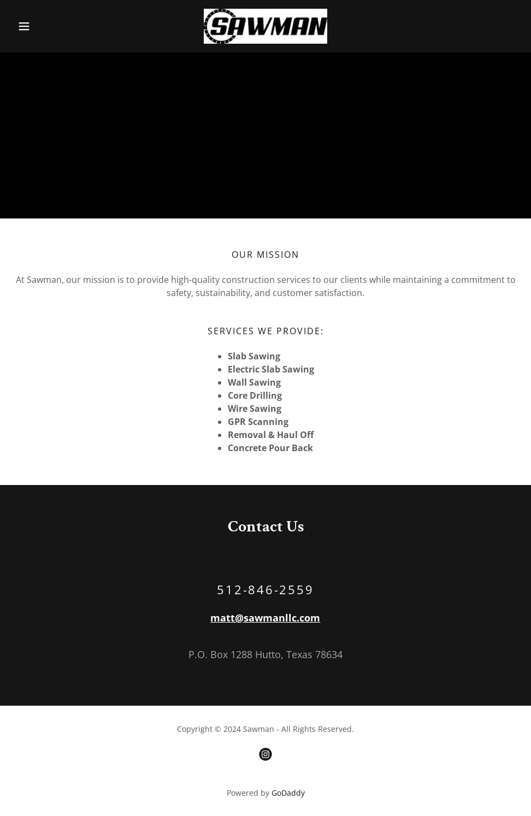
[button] (51, 26)
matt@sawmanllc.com (265, 617)
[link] (265, 26)
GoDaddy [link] (288, 793)
